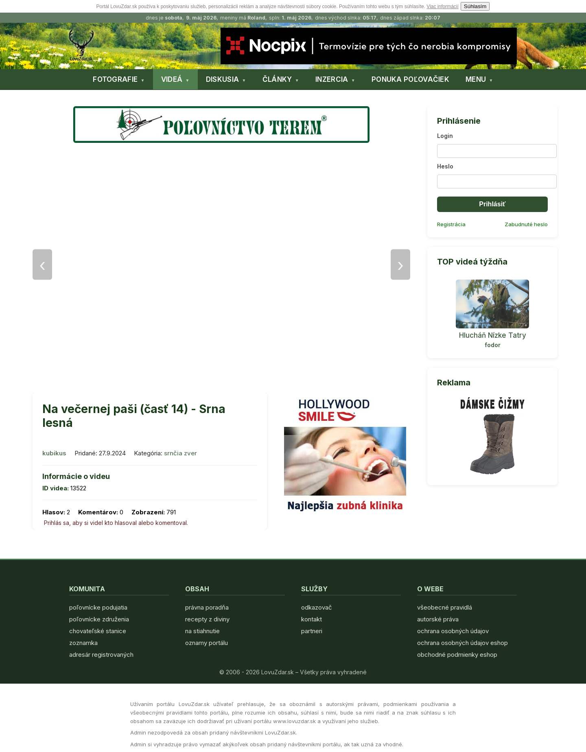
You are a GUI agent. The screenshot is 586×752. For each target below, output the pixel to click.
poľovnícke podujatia (98, 607)
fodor (493, 344)
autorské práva (438, 619)
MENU (476, 79)
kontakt (311, 619)
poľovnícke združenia (99, 619)
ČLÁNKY (277, 79)
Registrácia (451, 224)
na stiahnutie (202, 631)
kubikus (54, 453)
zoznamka (83, 643)
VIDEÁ (172, 79)
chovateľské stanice (97, 631)
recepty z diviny (207, 619)
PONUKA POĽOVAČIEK (410, 79)
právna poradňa (207, 607)
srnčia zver (180, 453)
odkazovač (316, 607)
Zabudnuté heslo (526, 224)
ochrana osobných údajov (453, 631)
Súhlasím (475, 6)
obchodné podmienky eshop (457, 654)
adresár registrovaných (101, 654)
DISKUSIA (222, 79)
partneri (311, 631)
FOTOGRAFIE (115, 79)
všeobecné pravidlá (444, 607)
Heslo (445, 166)
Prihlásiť (492, 204)
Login (445, 135)
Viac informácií (442, 6)
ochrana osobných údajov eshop (462, 643)
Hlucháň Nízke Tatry (492, 335)
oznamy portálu (206, 643)
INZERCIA (331, 79)
